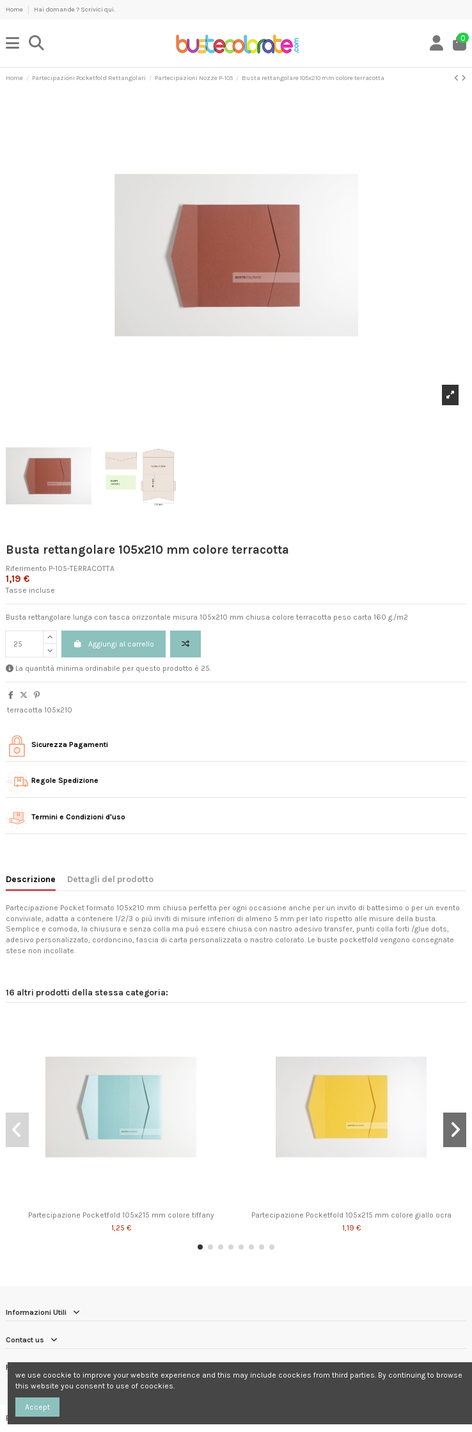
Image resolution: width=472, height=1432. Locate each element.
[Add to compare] (185, 644)
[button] (200, 1247)
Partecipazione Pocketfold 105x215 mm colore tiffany (121, 1215)
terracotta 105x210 (39, 709)
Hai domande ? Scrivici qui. (74, 9)
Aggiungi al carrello (113, 644)
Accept (37, 1407)
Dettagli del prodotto (110, 879)
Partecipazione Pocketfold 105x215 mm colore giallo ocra (351, 1215)
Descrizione (31, 879)
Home (15, 9)
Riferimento (26, 568)
